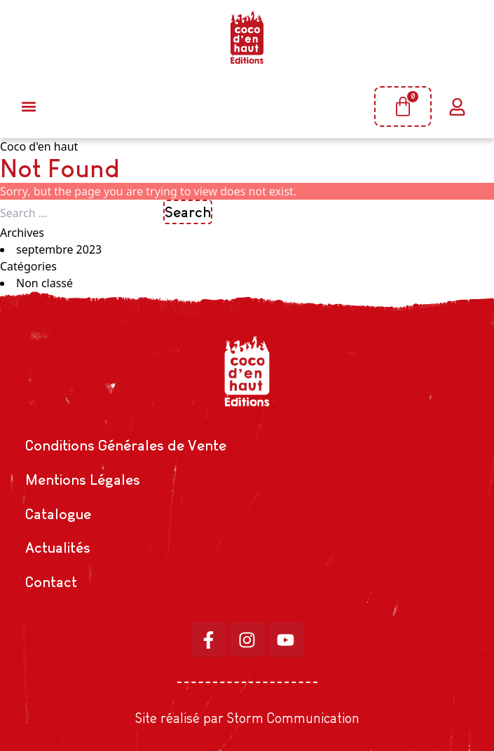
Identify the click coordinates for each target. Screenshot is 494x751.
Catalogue (58, 514)
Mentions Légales (82, 479)
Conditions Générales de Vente (125, 445)
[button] (28, 106)
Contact (51, 582)
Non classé (44, 283)
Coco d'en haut (39, 146)
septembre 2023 (59, 249)
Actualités (57, 547)
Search (188, 212)
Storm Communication (293, 718)
